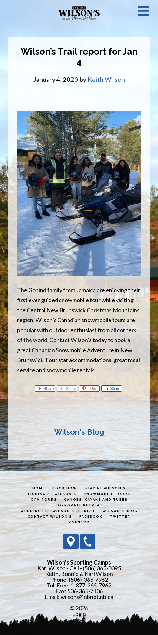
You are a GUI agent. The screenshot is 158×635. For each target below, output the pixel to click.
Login (79, 613)
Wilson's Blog (79, 432)
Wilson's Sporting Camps (79, 13)
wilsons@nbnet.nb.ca (87, 596)
